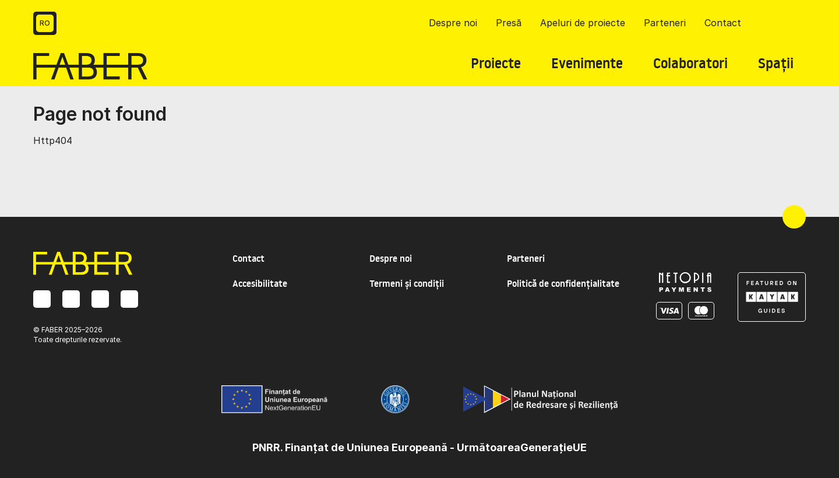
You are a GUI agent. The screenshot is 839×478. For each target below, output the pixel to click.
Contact (722, 23)
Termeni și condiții (406, 283)
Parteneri (665, 23)
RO (45, 23)
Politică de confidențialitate (563, 283)
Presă (508, 23)
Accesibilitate (259, 283)
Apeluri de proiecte (582, 23)
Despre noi (453, 23)
